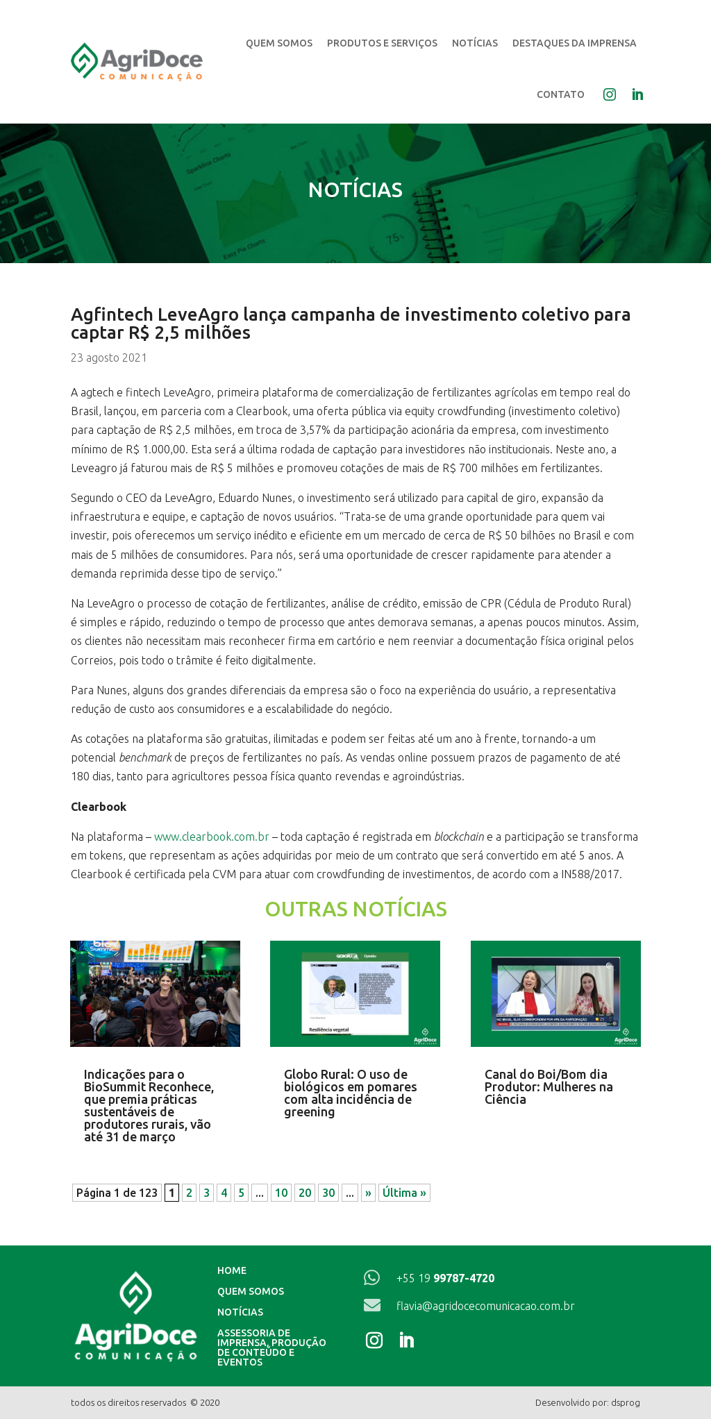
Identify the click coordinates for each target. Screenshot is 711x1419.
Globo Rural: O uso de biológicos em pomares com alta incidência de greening (350, 1092)
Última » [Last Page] (404, 1192)
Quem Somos (279, 43)
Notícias (475, 43)
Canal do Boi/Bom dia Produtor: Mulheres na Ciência (549, 1086)
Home (231, 1271)
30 (328, 1192)
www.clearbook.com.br (211, 836)
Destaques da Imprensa (574, 43)
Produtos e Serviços (382, 43)
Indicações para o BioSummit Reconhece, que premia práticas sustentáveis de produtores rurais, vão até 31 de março (149, 1105)
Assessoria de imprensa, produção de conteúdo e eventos (271, 1348)
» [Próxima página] (368, 1192)
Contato (561, 94)
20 (305, 1192)
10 (281, 1192)
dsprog (625, 1402)
